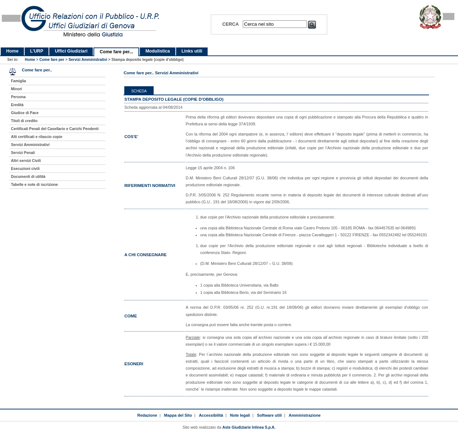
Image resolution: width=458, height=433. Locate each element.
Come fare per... (116, 51)
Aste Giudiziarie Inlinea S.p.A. (248, 427)
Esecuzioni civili (25, 169)
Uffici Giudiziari (71, 51)
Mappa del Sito (178, 415)
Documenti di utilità (28, 177)
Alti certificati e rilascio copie (36, 137)
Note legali (240, 415)
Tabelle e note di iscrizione (34, 185)
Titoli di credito (24, 121)
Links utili (192, 51)
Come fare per (51, 60)
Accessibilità (211, 415)
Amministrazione (305, 415)
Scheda (139, 91)
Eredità (17, 105)
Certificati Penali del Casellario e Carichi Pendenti (55, 129)
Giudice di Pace (24, 113)
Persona (18, 97)
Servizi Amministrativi (87, 60)
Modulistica (157, 51)
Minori (16, 89)
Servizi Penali (23, 153)
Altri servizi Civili (26, 161)
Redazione (147, 415)
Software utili (269, 415)
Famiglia (18, 81)
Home (12, 51)
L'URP (36, 51)
